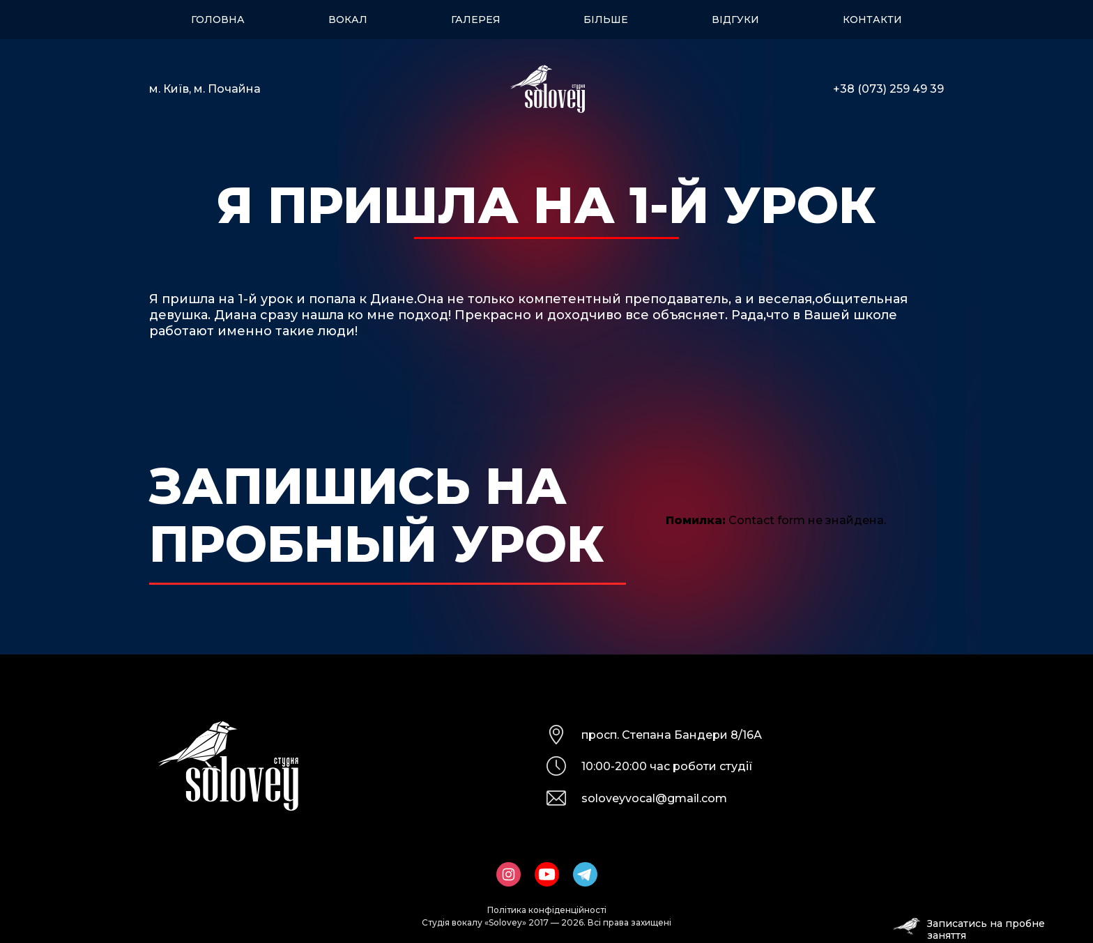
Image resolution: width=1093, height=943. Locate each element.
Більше (605, 19)
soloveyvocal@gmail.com (654, 798)
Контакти (872, 19)
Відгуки (735, 19)
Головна (218, 19)
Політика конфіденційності (546, 910)
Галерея (475, 19)
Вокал (347, 19)
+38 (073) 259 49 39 (888, 88)
